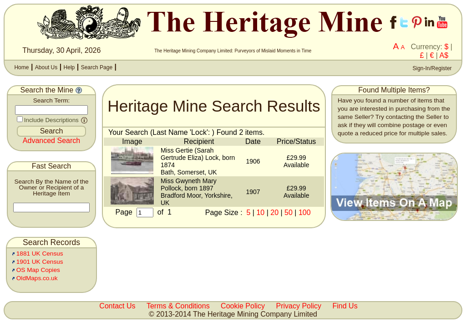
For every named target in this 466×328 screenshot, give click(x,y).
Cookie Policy (243, 306)
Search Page (96, 67)
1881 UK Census (39, 253)
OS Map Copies (38, 269)
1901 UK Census (39, 261)
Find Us (345, 306)
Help (69, 67)
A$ (444, 55)
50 (288, 212)
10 (260, 212)
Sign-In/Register (431, 68)
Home (21, 67)
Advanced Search (51, 140)
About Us (46, 67)
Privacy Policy (299, 306)
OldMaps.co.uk (37, 278)
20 (274, 212)
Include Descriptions (51, 120)
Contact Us (117, 306)
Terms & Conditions (178, 306)
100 (305, 212)
